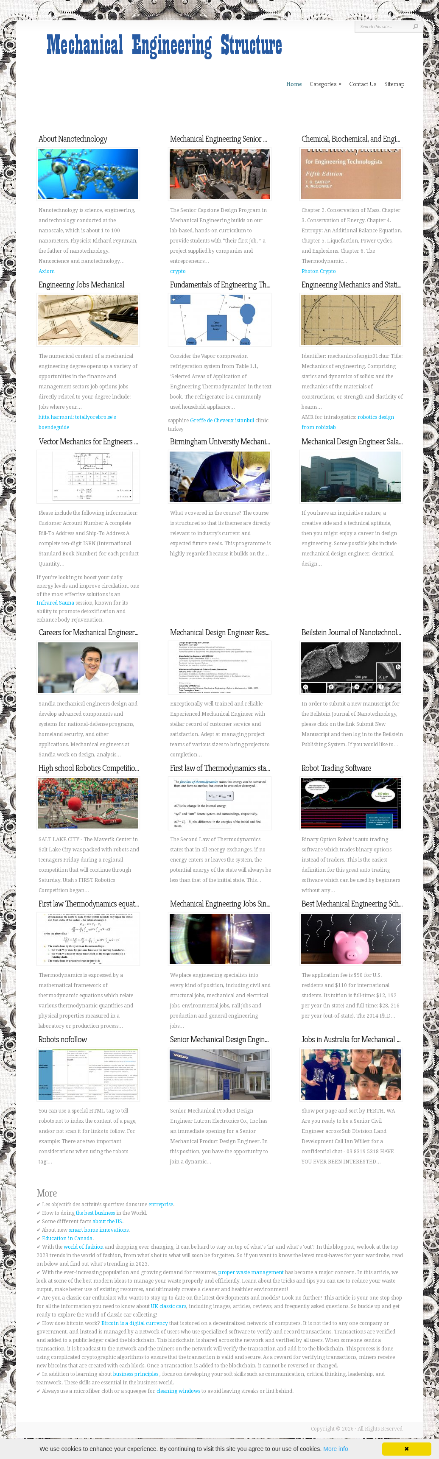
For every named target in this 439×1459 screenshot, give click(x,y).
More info (335, 1448)
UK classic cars (168, 1306)
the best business (95, 1213)
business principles (135, 1374)
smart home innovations (99, 1230)
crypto (178, 271)
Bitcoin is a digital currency (134, 1323)
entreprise (160, 1205)
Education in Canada (67, 1238)
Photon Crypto (319, 271)
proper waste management (251, 1272)
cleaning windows (178, 1391)
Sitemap (394, 84)
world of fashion (83, 1247)
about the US (107, 1222)
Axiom (47, 271)
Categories (325, 84)
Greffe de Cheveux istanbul (222, 421)
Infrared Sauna (55, 603)
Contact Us (363, 84)
